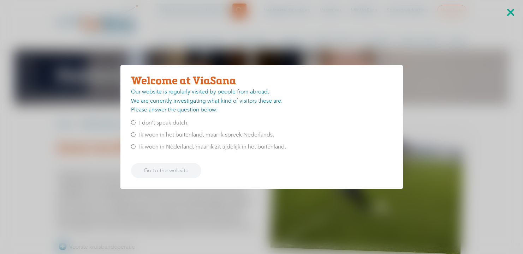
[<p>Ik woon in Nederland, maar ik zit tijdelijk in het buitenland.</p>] (133, 146)
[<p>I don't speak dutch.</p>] (133, 122)
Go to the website (166, 170)
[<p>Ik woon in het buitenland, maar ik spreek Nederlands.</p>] (133, 134)
